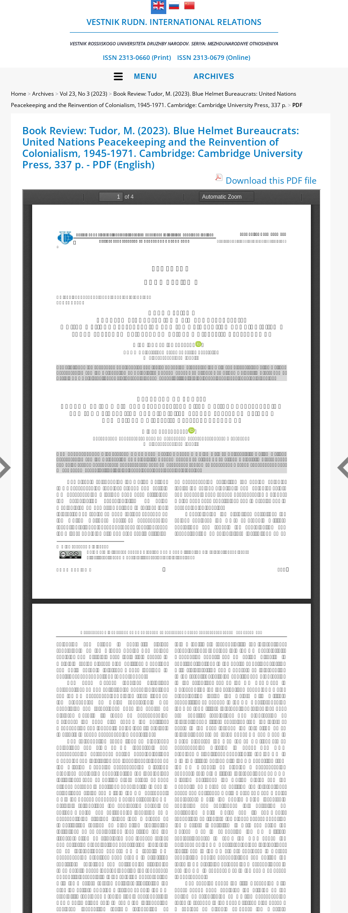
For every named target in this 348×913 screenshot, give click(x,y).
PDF (297, 105)
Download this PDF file (271, 180)
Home (18, 94)
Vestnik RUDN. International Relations (174, 31)
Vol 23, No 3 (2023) (83, 94)
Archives (214, 76)
